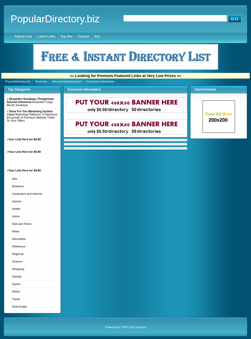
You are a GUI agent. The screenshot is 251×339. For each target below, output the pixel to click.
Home (16, 216)
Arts (14, 178)
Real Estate (19, 306)
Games (16, 201)
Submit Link (23, 36)
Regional (17, 253)
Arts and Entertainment (67, 81)
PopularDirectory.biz (55, 18)
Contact (84, 36)
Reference (18, 246)
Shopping (18, 269)
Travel (16, 299)
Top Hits (67, 36)
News (15, 231)
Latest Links (46, 36)
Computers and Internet (27, 193)
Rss (97, 36)
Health (16, 208)
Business (41, 81)
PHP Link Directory (134, 327)
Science (17, 261)
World (16, 291)
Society (16, 276)
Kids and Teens (22, 223)
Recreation (19, 238)
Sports (16, 284)
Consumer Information (100, 81)
